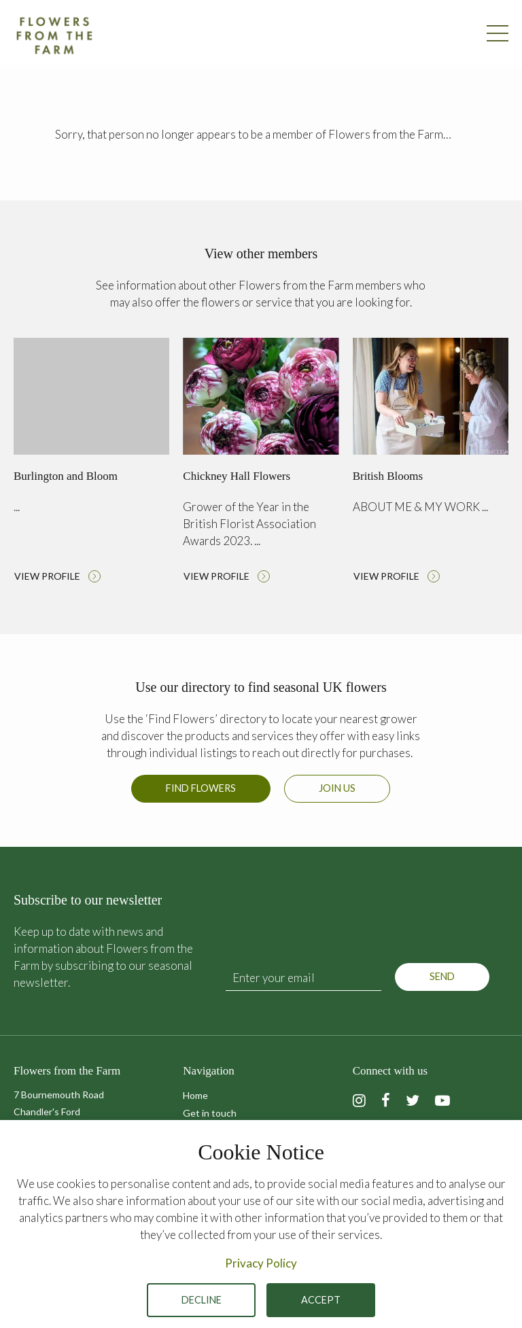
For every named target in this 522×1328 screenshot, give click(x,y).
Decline (201, 1300)
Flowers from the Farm (54, 35)
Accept (321, 1300)
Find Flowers (201, 788)
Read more (91, 464)
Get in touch (210, 1113)
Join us (337, 788)
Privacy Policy (261, 1263)
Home (195, 1095)
